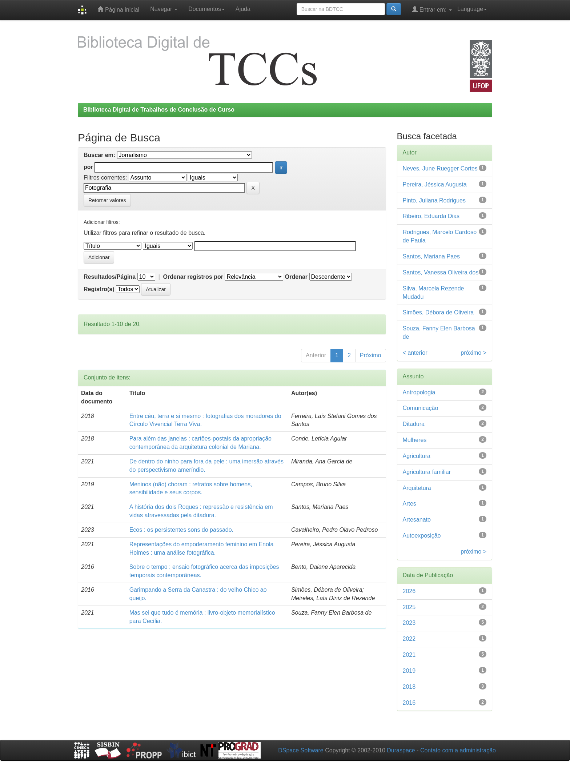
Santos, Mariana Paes (431, 256)
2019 (409, 671)
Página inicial (118, 9)
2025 (409, 607)
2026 (409, 591)
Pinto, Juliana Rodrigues (434, 200)
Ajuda (243, 9)
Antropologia (419, 392)
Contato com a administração (458, 750)
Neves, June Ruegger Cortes (440, 168)
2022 (409, 639)
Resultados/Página (110, 277)
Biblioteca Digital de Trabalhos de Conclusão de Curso (158, 109)
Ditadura (414, 424)
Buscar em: (99, 155)
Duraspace (401, 750)
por (88, 167)
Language (472, 9)
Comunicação (420, 408)
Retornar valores (107, 200)
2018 (409, 687)
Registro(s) (99, 289)
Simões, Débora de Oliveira (438, 312)
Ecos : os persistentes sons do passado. (181, 530)
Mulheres (415, 440)
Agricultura (416, 456)
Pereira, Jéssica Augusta (435, 184)
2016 (409, 703)
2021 (409, 655)
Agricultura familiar (427, 472)
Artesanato (417, 519)
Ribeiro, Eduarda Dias (431, 216)
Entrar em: (432, 9)
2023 (409, 623)
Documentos (206, 9)
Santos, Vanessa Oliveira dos (441, 272)
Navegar (163, 9)
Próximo (370, 355)
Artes (409, 503)
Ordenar (296, 277)
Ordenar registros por (193, 277)
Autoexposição (422, 535)
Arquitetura (417, 488)
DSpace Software (301, 750)
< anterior (415, 353)
